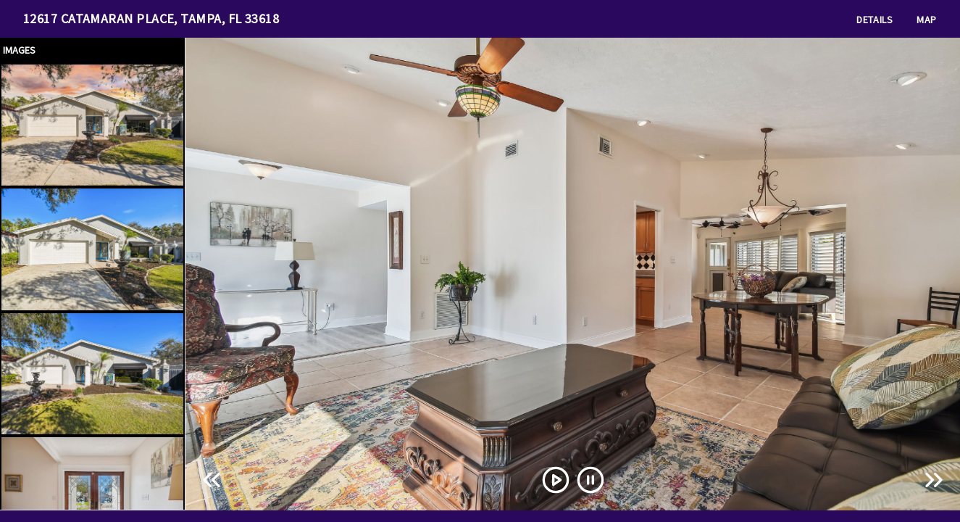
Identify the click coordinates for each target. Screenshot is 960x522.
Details (874, 19)
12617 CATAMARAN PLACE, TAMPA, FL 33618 (151, 18)
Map (927, 19)
